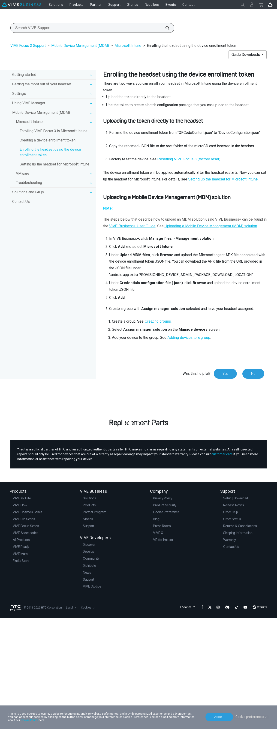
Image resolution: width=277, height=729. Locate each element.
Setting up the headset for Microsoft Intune (54, 164)
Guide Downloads (246, 54)
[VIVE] (21, 4)
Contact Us (21, 201)
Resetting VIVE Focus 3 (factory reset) (188, 159)
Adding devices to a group (188, 337)
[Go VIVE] (270, 4)
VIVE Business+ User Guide (132, 226)
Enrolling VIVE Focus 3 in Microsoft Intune (53, 131)
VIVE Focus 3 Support (28, 45)
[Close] (242, 4)
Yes (225, 373)
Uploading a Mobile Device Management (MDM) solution (211, 226)
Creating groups (158, 321)
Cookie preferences (249, 717)
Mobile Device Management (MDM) (80, 45)
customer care (222, 565)
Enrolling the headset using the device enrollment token (50, 152)
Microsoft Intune (127, 45)
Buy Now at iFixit (138, 514)
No (253, 373)
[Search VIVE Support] (164, 28)
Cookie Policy (29, 720)
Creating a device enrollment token (47, 140)
